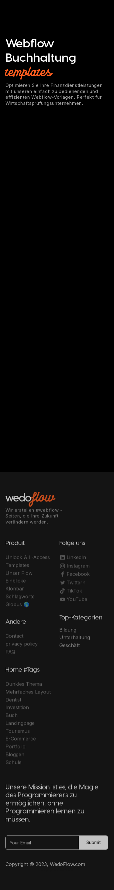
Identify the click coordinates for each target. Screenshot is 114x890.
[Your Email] (42, 845)
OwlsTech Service (63, 870)
